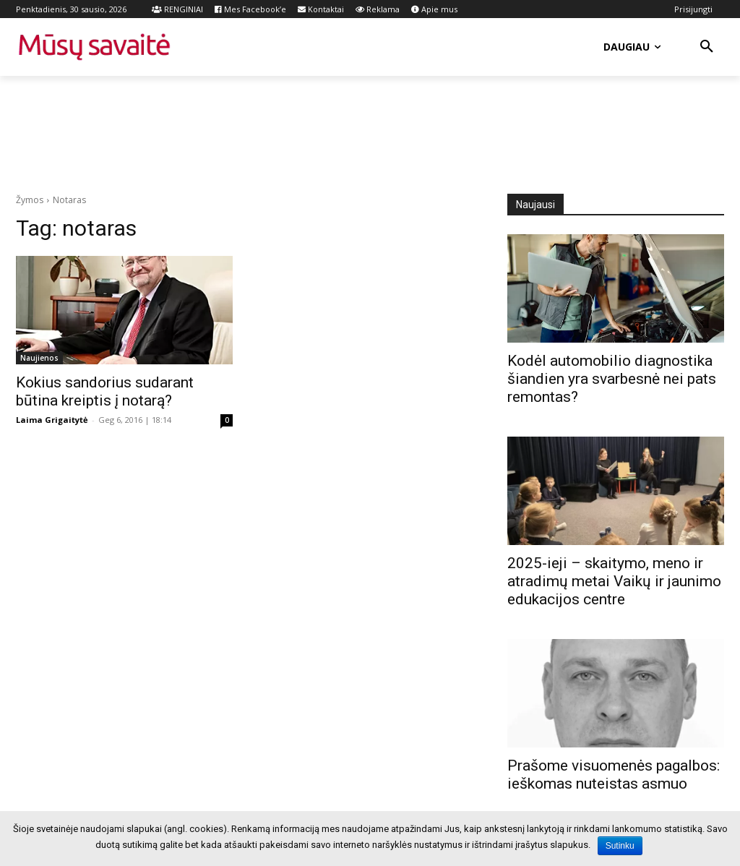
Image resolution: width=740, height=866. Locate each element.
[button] (706, 47)
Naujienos (39, 358)
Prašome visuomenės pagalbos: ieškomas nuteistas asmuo (613, 774)
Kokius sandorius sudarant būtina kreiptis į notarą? (105, 391)
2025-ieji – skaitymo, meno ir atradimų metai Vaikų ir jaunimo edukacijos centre (614, 581)
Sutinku (620, 846)
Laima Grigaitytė (52, 419)
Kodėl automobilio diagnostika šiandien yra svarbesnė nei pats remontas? (611, 379)
